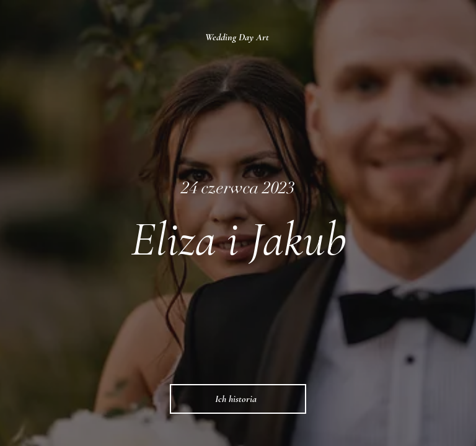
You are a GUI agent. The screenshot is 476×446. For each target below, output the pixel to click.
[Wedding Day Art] (238, 37)
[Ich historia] (238, 399)
